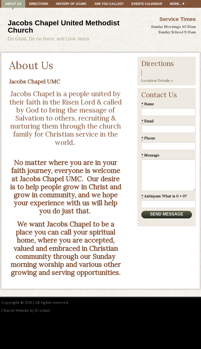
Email (147, 121)
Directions (38, 4)
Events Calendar (147, 4)
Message (150, 155)
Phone (148, 138)
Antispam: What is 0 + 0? (164, 196)
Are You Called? (109, 4)
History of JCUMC (71, 4)
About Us (13, 4)
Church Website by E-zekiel (25, 310)
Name (147, 104)
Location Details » (157, 80)
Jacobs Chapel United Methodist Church (64, 26)
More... (176, 4)
